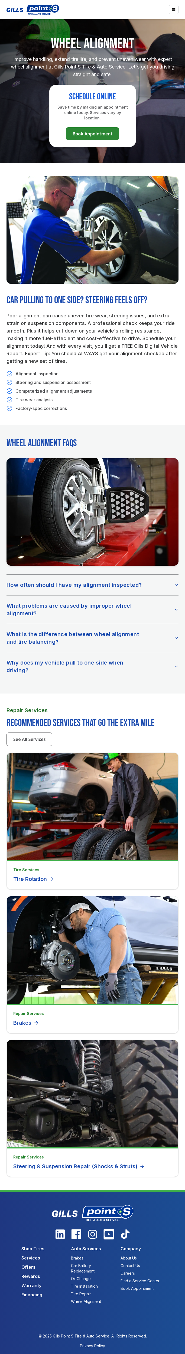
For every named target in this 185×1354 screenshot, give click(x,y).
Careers (128, 1273)
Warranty (31, 1285)
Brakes (26, 1023)
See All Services (29, 739)
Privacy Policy (92, 1345)
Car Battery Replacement (83, 1268)
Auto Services (86, 1248)
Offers (28, 1267)
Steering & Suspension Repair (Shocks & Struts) (79, 1166)
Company (131, 1248)
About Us (129, 1258)
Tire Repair (81, 1293)
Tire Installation (84, 1286)
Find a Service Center (140, 1280)
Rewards (30, 1276)
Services (30, 1257)
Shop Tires (32, 1248)
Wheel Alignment (86, 1301)
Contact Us (130, 1265)
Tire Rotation (33, 879)
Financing (31, 1294)
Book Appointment (92, 134)
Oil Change (81, 1278)
